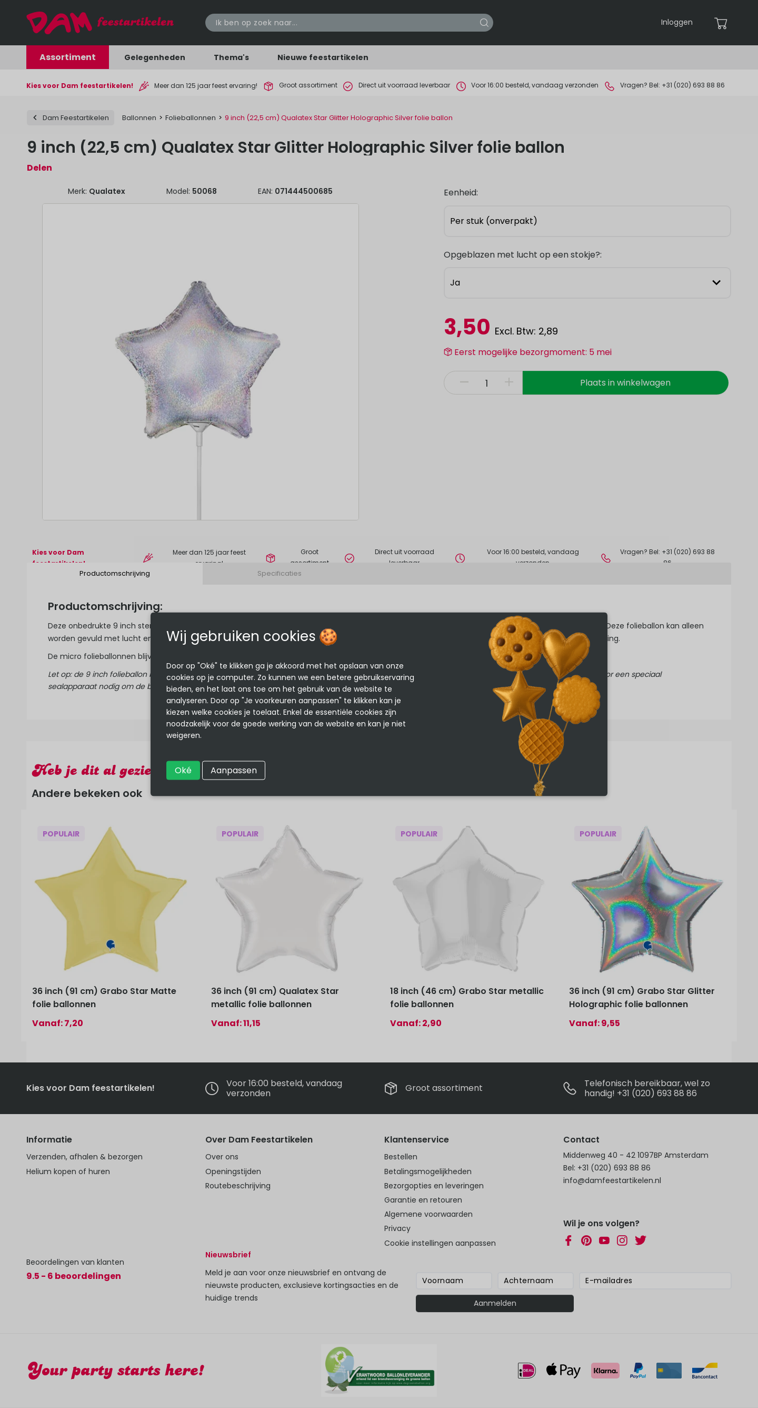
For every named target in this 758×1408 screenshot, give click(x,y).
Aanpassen (234, 770)
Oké (183, 770)
